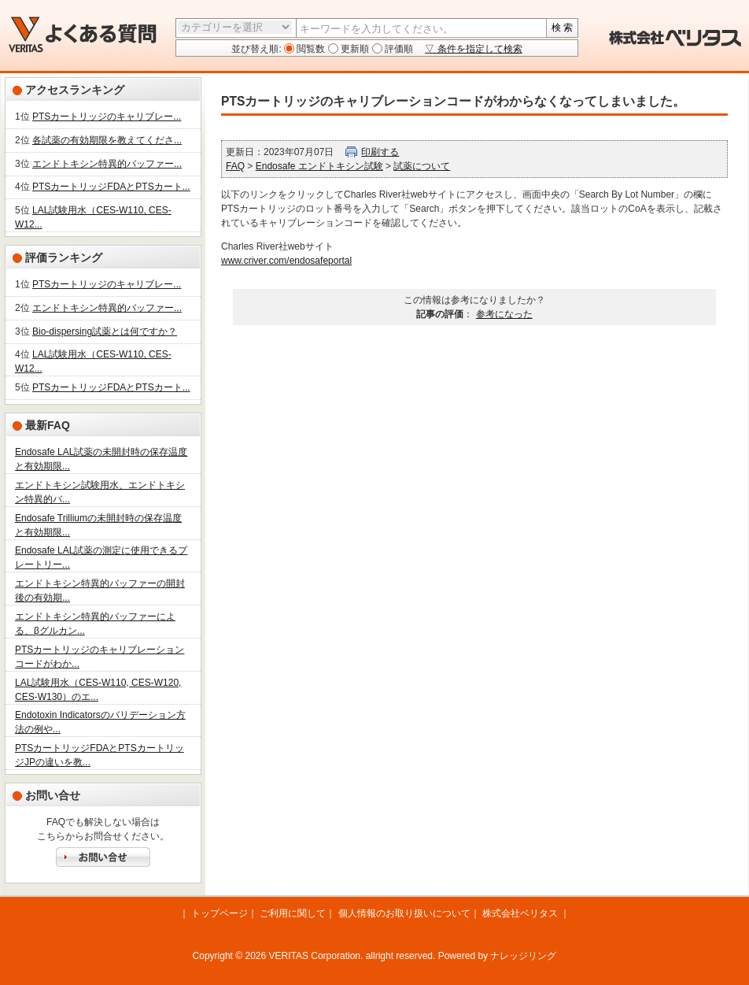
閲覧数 (309, 48)
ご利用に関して (293, 913)
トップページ (219, 913)
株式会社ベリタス (520, 913)
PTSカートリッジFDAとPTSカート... (111, 186)
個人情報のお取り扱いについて (404, 913)
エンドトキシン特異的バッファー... (107, 163)
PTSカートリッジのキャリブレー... (106, 116)
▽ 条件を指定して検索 (473, 48)
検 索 (562, 27)
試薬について (421, 166)
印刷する (380, 151)
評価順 (397, 48)
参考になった (504, 314)
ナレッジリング (523, 955)
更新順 (353, 48)
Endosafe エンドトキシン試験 (319, 166)
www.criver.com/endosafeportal (286, 260)
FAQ (235, 166)
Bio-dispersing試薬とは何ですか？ (104, 331)
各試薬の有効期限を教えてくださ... (107, 140)
